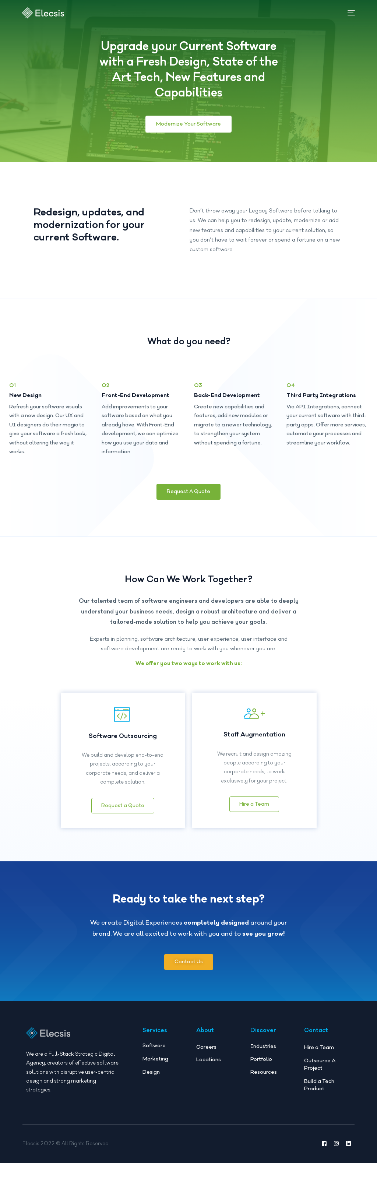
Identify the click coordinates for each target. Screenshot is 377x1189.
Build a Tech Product (319, 1079)
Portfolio (261, 1052)
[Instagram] (336, 1169)
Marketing (155, 1052)
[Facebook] (324, 1169)
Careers (206, 1040)
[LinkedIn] (348, 1169)
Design (151, 1065)
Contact (316, 1023)
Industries (263, 1040)
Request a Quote (122, 798)
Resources (263, 1065)
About (205, 1023)
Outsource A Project (319, 1058)
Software (154, 1039)
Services (154, 1023)
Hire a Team (254, 799)
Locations (208, 1053)
